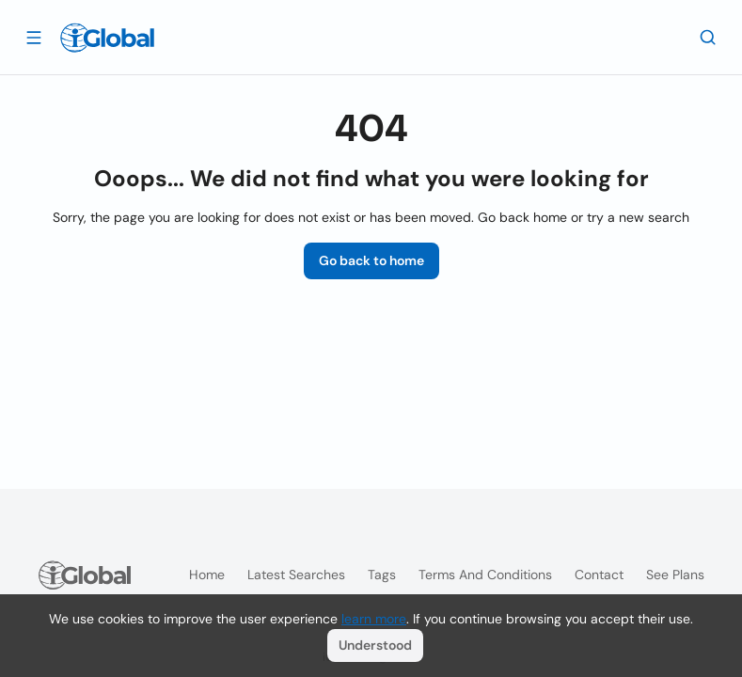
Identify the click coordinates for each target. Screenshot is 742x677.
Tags (382, 574)
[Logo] (107, 37)
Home (207, 574)
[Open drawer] (34, 36)
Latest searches (296, 574)
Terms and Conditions (485, 574)
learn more (373, 618)
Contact (599, 574)
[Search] (708, 36)
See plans (675, 574)
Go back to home (371, 260)
